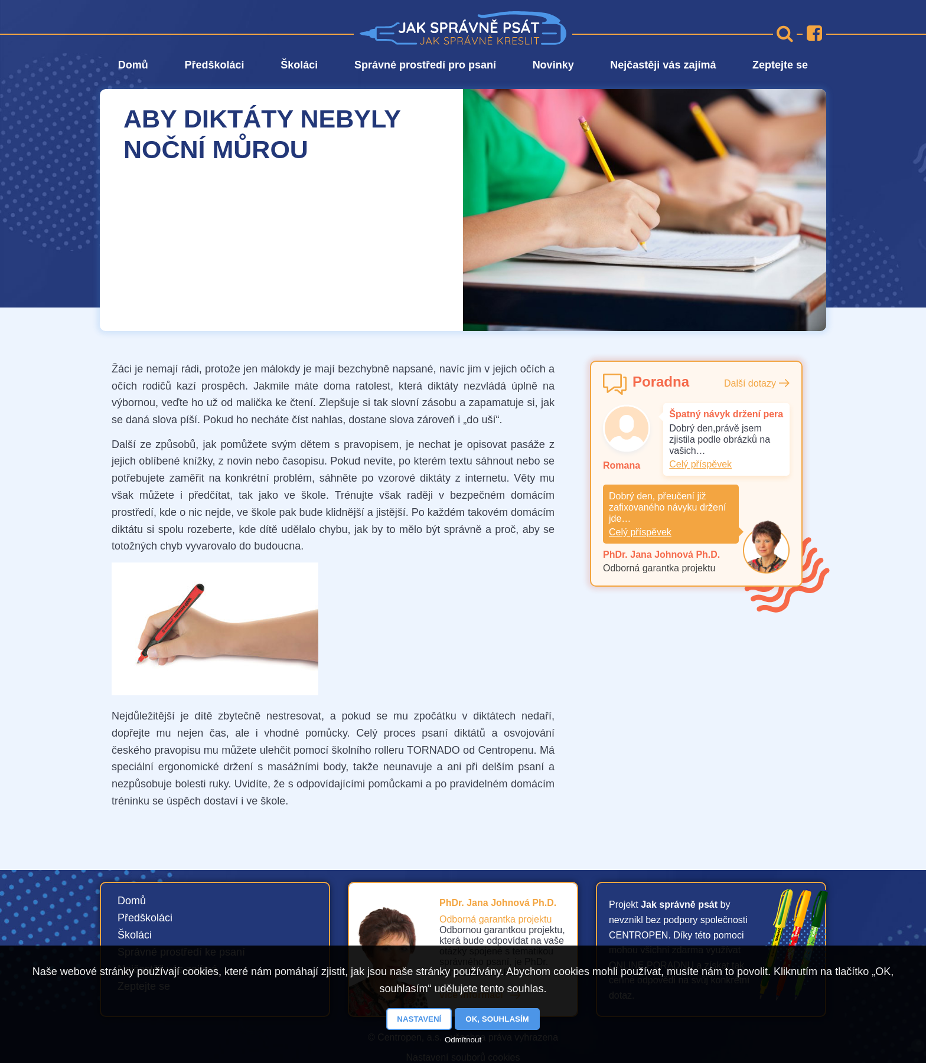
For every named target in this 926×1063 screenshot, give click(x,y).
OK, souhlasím (497, 1019)
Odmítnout (463, 1039)
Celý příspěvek (700, 464)
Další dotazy (750, 383)
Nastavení (419, 1019)
